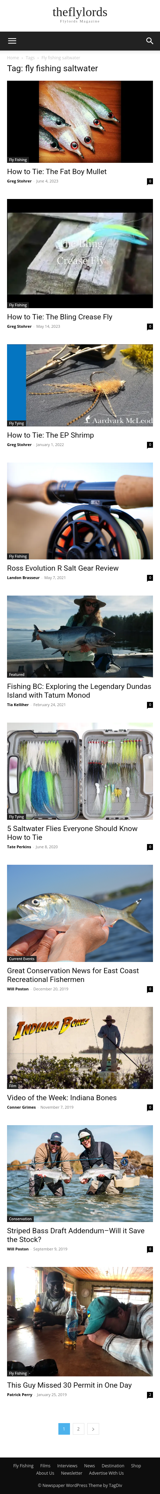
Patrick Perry (19, 1394)
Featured (17, 674)
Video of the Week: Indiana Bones (62, 1098)
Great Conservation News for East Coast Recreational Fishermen (73, 975)
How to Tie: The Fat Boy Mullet (57, 171)
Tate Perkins (19, 846)
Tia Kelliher (18, 704)
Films (45, 1466)
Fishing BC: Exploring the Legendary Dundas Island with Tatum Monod (79, 690)
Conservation (20, 1218)
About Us (45, 1473)
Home (13, 58)
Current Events (21, 958)
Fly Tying (16, 423)
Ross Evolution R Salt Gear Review (63, 568)
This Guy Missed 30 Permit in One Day (69, 1385)
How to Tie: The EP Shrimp (50, 435)
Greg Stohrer (19, 181)
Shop (136, 1466)
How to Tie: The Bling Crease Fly (59, 317)
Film (12, 1085)
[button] (12, 41)
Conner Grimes (21, 1107)
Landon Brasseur (23, 577)
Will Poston (18, 988)
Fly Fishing (18, 159)
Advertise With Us (106, 1473)
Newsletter (71, 1473)
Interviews (67, 1466)
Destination (113, 1466)
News (89, 1466)
